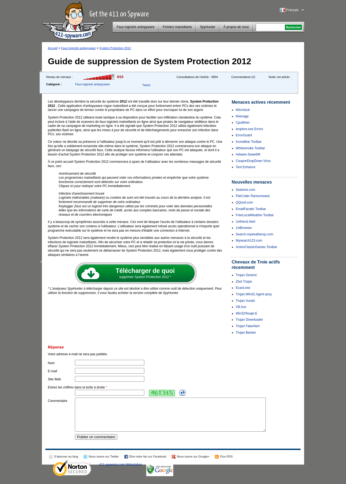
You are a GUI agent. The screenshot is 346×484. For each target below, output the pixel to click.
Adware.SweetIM (248, 154)
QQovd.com (244, 202)
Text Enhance (245, 167)
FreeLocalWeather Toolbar (255, 215)
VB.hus (241, 307)
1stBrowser (244, 228)
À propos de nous (236, 27)
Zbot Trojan (244, 281)
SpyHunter (207, 27)
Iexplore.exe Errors (249, 129)
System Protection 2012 (115, 48)
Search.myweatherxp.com (254, 234)
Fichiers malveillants (177, 27)
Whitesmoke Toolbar (250, 148)
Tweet (146, 85)
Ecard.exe (243, 288)
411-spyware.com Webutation (120, 471)
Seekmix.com (245, 190)
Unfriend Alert (245, 222)
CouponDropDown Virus (253, 161)
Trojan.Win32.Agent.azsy (254, 294)
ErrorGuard (244, 135)
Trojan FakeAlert (248, 326)
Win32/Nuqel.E (246, 313)
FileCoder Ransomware (253, 196)
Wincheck (243, 110)
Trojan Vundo (245, 301)
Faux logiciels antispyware (136, 27)
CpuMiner (243, 122)
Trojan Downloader (249, 319)
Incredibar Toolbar (249, 142)
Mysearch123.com (249, 240)
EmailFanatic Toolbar (251, 209)
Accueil (52, 48)
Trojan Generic (246, 275)
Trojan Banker (246, 332)
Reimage (242, 116)
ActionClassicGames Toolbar (256, 247)
